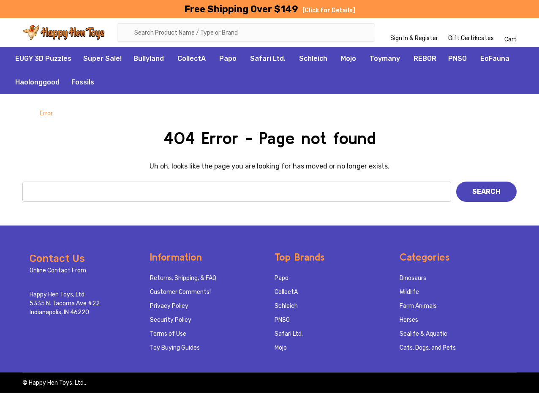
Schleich (313, 59)
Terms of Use (168, 334)
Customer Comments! (180, 292)
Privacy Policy (169, 306)
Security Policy (170, 320)
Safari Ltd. (268, 59)
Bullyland (148, 59)
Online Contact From (58, 271)
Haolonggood (37, 83)
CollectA (191, 59)
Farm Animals (418, 306)
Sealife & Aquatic (423, 334)
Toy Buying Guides (175, 348)
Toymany (385, 59)
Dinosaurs (413, 279)
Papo (228, 59)
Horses (409, 320)
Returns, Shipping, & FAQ (183, 279)
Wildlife (409, 292)
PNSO (457, 59)
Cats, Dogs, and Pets (428, 348)
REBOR (425, 59)
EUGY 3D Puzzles (43, 59)
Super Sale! (102, 59)
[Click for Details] (328, 10)
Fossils (82, 83)
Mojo (348, 59)
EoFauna (494, 59)
